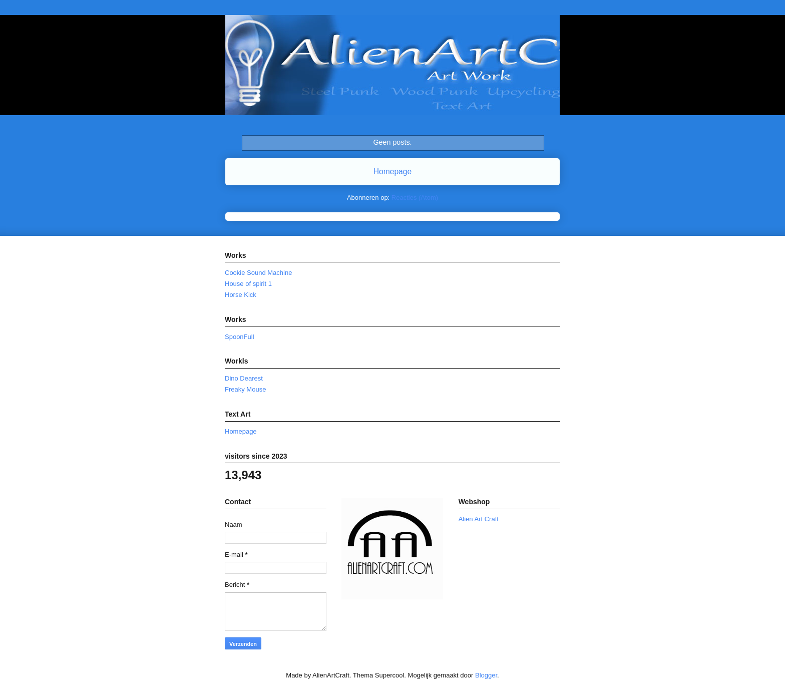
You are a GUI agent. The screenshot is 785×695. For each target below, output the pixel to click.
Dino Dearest (244, 378)
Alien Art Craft (479, 519)
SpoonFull (239, 336)
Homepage (392, 171)
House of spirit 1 (248, 283)
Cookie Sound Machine (258, 272)
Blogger (486, 675)
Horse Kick (240, 294)
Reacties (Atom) (414, 197)
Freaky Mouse (245, 389)
